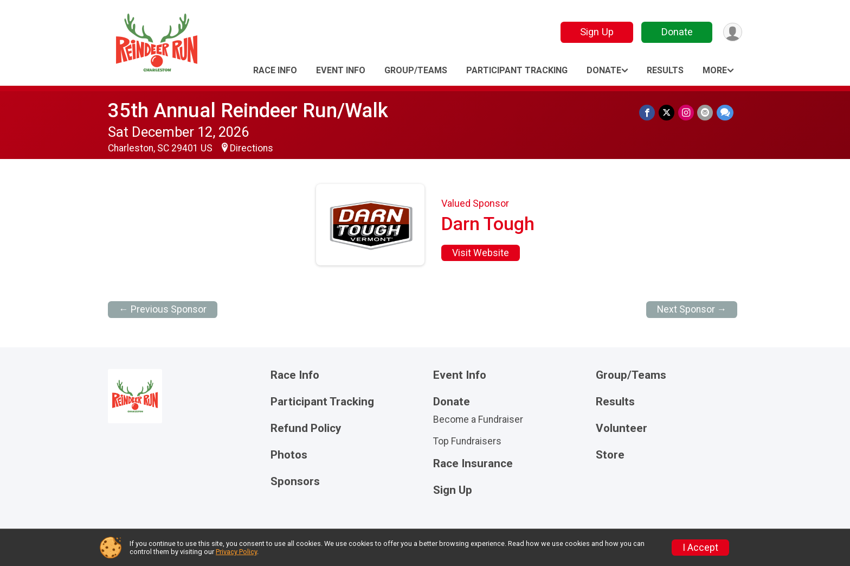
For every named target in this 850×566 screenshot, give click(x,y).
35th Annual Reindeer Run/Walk (248, 110)
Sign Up (596, 31)
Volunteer (621, 428)
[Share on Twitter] (667, 112)
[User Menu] (732, 32)
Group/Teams (415, 70)
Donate (676, 31)
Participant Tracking (517, 70)
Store (610, 455)
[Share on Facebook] (648, 112)
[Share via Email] (705, 112)
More (715, 70)
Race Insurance (473, 463)
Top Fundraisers (467, 441)
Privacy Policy (236, 552)
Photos (289, 455)
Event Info (340, 70)
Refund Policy (306, 428)
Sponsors (295, 481)
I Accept (700, 547)
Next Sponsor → (692, 309)
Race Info (275, 70)
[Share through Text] (725, 112)
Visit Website (480, 252)
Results (665, 70)
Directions (251, 148)
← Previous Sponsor (163, 309)
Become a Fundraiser (478, 419)
